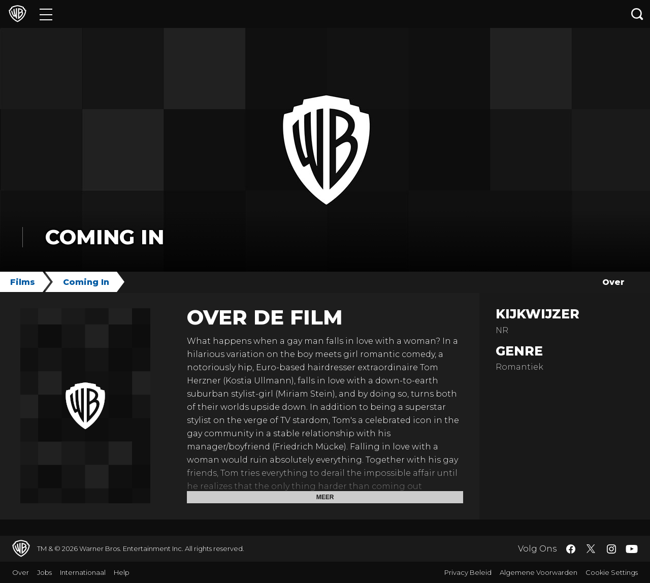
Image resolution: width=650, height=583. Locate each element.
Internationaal (83, 572)
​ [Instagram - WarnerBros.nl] (611, 549)
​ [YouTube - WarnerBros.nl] (632, 549)
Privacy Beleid (468, 572)
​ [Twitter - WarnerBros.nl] (591, 549)
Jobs (44, 572)
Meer (325, 497)
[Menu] (46, 14)
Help (121, 572)
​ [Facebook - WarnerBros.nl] (571, 549)
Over (613, 282)
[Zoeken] (637, 14)
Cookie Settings (612, 572)
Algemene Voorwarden (538, 572)
